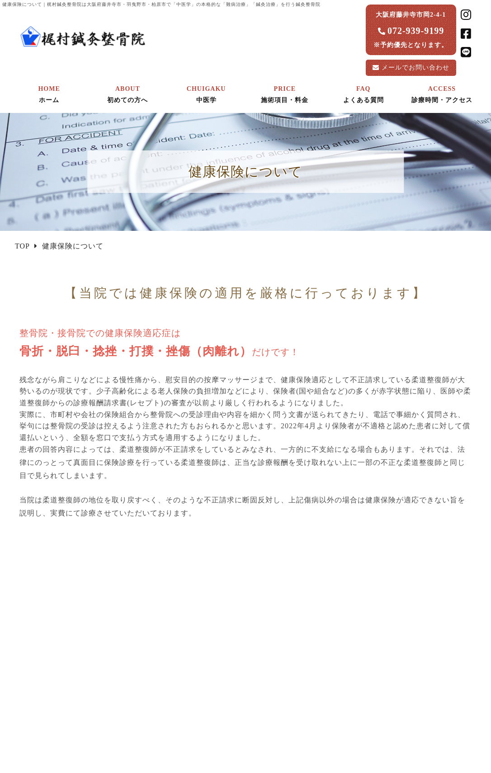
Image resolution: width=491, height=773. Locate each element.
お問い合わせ (415, 67)
